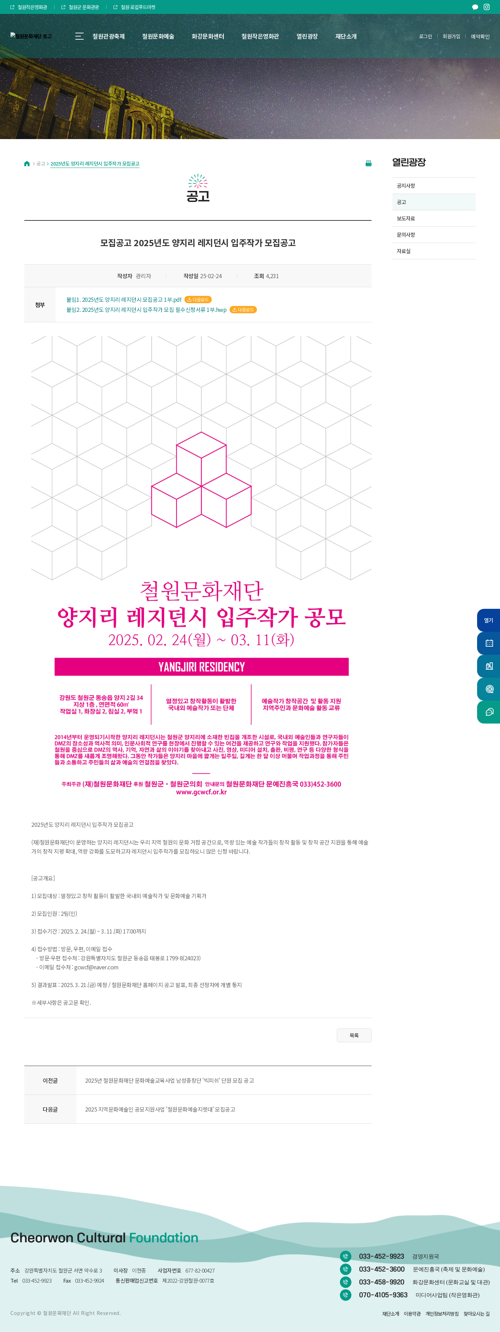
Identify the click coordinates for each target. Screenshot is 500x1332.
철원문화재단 (57, 1312)
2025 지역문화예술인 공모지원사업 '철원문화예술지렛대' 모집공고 (160, 1109)
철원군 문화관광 (80, 6)
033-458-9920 (424, 1282)
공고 (401, 201)
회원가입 (451, 36)
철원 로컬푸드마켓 (134, 6)
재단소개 (390, 1313)
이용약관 (412, 1313)
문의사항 (406, 234)
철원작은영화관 (28, 6)
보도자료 (406, 218)
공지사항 (406, 185)
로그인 (425, 36)
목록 (354, 1035)
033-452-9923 (399, 1256)
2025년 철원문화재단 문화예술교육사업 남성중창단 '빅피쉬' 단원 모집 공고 (169, 1080)
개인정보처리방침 (442, 1313)
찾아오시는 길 (477, 1313)
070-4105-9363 (419, 1295)
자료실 (403, 251)
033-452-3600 (422, 1269)
